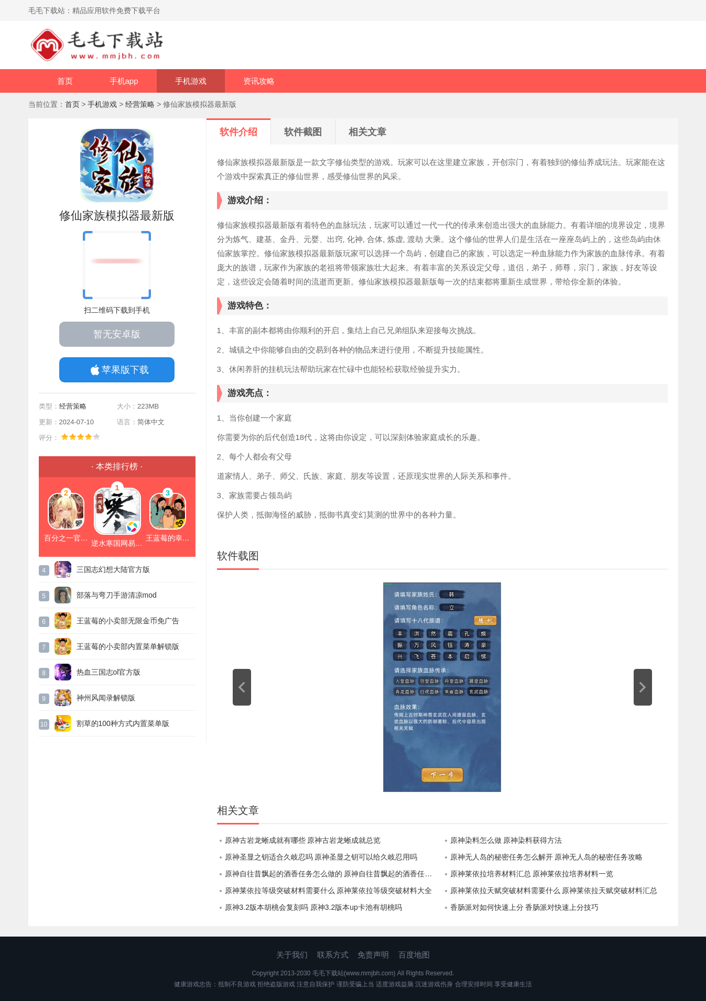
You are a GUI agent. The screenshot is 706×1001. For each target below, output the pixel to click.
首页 (65, 80)
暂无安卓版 (116, 334)
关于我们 (292, 954)
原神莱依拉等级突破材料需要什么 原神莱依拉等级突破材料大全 (328, 890)
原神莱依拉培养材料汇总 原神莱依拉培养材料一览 (532, 874)
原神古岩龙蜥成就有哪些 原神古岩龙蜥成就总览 (303, 840)
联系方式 (333, 954)
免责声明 (373, 954)
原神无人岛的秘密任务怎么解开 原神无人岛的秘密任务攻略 (546, 857)
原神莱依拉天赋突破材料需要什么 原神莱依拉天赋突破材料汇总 (554, 890)
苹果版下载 (125, 370)
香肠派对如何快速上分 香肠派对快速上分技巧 (524, 907)
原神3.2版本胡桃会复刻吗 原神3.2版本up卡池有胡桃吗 (313, 907)
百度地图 (414, 954)
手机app (124, 80)
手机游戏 (191, 80)
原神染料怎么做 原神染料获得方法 (506, 840)
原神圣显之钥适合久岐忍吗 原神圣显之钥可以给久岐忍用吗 (321, 857)
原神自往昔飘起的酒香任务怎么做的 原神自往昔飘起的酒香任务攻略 (333, 874)
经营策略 (140, 104)
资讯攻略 (259, 80)
